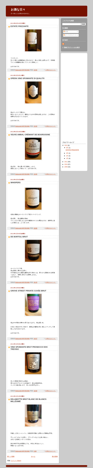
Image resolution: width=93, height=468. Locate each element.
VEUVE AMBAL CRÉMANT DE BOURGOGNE (30, 135)
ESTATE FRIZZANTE (20, 26)
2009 (66, 167)
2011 (66, 161)
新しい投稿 (10, 456)
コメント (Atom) (16, 460)
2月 (67, 156)
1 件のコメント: (50, 70)
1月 (67, 158)
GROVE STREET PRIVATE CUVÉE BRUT (28, 291)
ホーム (33, 456)
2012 (66, 145)
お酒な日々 (18, 9)
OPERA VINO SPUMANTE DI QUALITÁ (28, 78)
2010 (66, 164)
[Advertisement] (33, 21)
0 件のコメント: (50, 126)
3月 (67, 153)
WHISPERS (16, 183)
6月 (67, 147)
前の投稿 (55, 456)
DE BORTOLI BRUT (19, 237)
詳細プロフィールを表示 (72, 47)
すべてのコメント (70, 35)
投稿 (66, 31)
